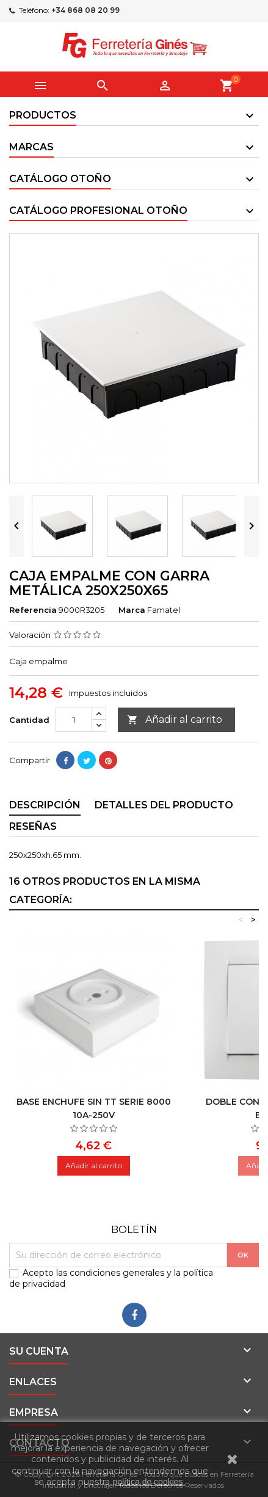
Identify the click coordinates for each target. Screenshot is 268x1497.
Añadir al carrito (174, 720)
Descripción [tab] (45, 805)
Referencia (33, 610)
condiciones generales (117, 1272)
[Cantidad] (74, 720)
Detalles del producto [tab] (164, 805)
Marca (131, 610)
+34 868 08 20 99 (85, 10)
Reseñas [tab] (33, 826)
